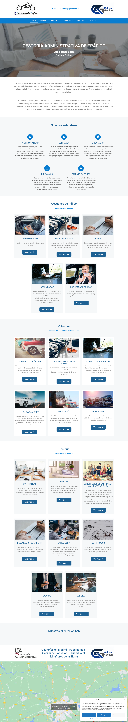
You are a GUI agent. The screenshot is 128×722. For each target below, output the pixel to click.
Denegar (103, 715)
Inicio (34, 20)
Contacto (92, 20)
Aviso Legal (114, 718)
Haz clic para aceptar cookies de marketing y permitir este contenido (64, 707)
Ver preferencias (118, 715)
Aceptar (89, 715)
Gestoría (80, 20)
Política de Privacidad (105, 718)
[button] (124, 700)
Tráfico (43, 20)
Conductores (67, 20)
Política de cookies (94, 718)
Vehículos (54, 20)
